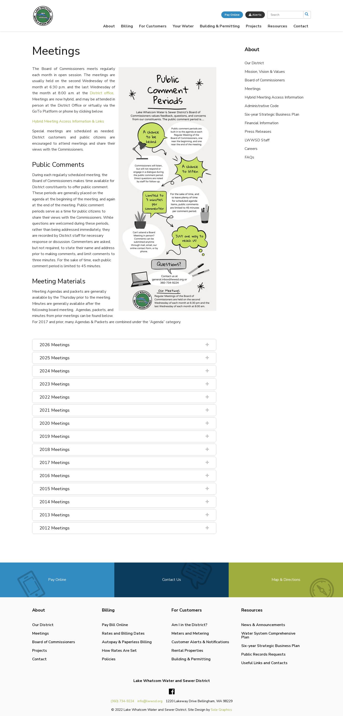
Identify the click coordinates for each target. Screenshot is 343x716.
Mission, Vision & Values (265, 71)
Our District (254, 63)
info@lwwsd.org (149, 701)
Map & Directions (286, 579)
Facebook (172, 691)
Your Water (183, 26)
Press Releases (258, 131)
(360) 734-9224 (122, 701)
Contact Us (171, 579)
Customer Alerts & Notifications (200, 642)
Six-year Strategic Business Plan (272, 114)
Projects (254, 26)
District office (101, 93)
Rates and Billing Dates (123, 633)
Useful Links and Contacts (264, 663)
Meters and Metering (190, 633)
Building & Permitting (220, 26)
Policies (109, 659)
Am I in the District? (189, 624)
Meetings (253, 88)
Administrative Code (262, 106)
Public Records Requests (263, 654)
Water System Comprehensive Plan (268, 635)
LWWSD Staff (257, 140)
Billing (127, 26)
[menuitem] (109, 26)
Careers (251, 148)
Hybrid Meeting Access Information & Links (68, 121)
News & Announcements (263, 624)
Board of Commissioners (265, 80)
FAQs (249, 157)
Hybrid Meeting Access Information (274, 97)
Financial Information (261, 123)
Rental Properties (187, 650)
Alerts (255, 15)
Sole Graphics (221, 709)
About (109, 26)
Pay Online (232, 15)
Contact (300, 26)
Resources (277, 26)
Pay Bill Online (115, 624)
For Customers (152, 26)
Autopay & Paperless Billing (127, 642)
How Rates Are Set (119, 650)
